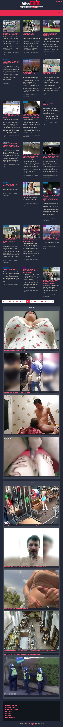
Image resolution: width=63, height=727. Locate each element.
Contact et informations (24, 725)
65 (31, 301)
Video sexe (8, 715)
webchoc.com (31, 723)
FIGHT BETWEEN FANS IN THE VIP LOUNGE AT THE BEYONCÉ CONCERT (11, 63)
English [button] (58, 1)
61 (17, 301)
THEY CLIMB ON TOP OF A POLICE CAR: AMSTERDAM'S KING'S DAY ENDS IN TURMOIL (11, 145)
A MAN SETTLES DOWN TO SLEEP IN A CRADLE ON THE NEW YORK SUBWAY (30, 271)
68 (42, 301)
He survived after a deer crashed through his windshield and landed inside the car (25, 566)
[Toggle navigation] (59, 13)
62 (20, 301)
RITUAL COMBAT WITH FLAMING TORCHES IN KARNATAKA (29, 74)
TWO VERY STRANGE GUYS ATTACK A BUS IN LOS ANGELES (51, 239)
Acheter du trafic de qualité (37, 725)
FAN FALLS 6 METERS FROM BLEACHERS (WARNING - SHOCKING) (50, 34)
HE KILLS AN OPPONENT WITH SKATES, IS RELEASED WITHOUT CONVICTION (11, 116)
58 (6, 301)
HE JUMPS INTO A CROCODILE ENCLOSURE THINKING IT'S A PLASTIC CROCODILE (31, 156)
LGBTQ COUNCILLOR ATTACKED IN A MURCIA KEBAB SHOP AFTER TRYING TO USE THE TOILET (11, 240)
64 (28, 301)
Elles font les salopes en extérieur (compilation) (16, 608)
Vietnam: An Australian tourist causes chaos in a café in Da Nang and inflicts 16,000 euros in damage (30, 650)
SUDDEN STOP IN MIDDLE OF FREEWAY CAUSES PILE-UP (10, 33)
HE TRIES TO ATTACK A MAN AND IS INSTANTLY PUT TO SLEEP (10, 186)
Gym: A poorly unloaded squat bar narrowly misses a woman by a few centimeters (25, 525)
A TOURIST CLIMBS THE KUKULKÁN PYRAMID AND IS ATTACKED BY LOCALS (30, 240)
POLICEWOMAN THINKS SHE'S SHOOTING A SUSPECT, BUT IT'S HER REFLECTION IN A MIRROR (31, 116)
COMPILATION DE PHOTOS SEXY (31, 195)
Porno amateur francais (11, 709)
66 (35, 301)
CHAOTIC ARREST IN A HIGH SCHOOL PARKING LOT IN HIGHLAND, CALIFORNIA (50, 282)
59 (10, 301)
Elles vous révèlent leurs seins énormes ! (14, 350)
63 (24, 301)
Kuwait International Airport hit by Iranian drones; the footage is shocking (23, 654)
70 (49, 301)
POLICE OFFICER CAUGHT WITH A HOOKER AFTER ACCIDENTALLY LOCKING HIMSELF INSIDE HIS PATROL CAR (51, 198)
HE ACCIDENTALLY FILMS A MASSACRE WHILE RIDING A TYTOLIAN (50, 74)
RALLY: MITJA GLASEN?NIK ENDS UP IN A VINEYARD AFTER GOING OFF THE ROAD (51, 156)
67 (38, 301)
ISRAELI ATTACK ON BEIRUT (10, 269)
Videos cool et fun (10, 707)
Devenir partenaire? (10, 717)
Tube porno (8, 713)
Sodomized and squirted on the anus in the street (17, 392)
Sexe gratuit (8, 711)
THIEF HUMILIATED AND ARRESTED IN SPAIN (29, 33)
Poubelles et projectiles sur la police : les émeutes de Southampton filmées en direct (26, 696)
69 (45, 301)
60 (13, 301)
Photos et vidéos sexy (11, 705)
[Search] (55, 13)
